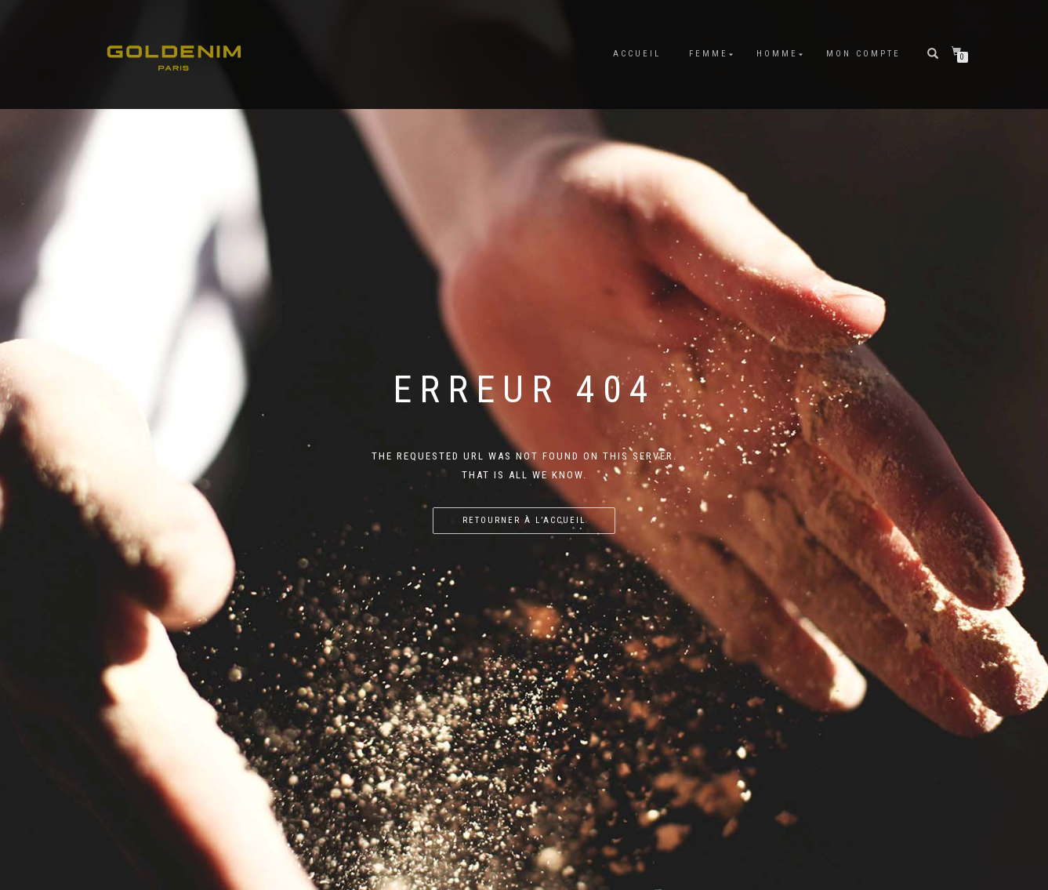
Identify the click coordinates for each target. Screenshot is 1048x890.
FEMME (708, 54)
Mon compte (863, 54)
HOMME (777, 54)
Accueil (637, 54)
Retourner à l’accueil (524, 520)
